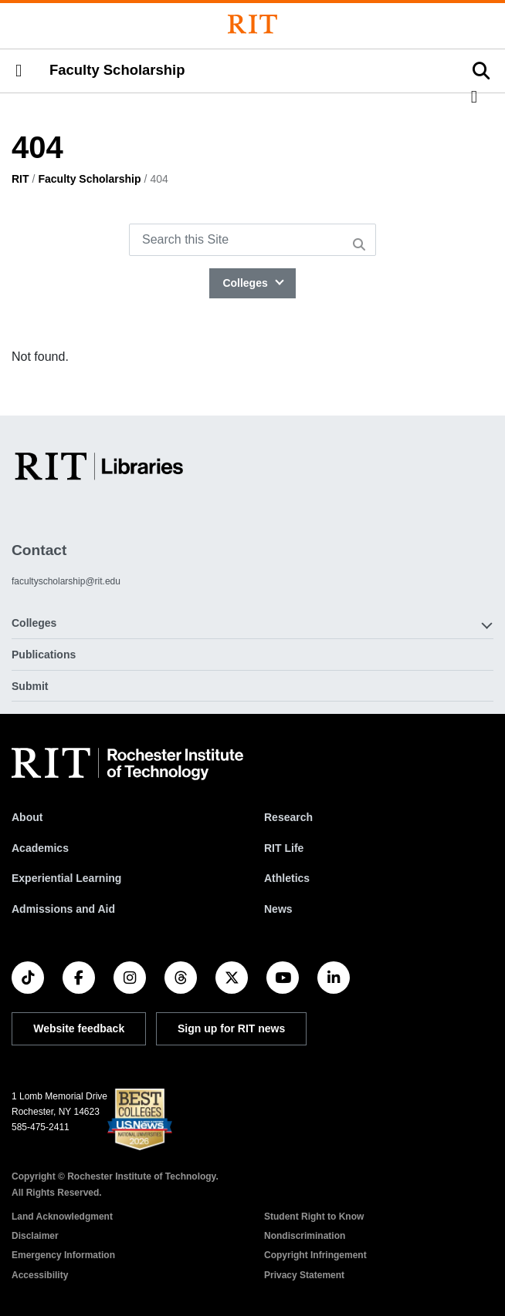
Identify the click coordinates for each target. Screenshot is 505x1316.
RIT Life (283, 848)
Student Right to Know (314, 1216)
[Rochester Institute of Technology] (252, 24)
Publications (44, 654)
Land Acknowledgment (62, 1216)
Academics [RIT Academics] (40, 848)
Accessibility (40, 1275)
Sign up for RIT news (231, 1028)
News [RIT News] (278, 909)
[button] (18, 71)
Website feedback (78, 1028)
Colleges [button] (34, 623)
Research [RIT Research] (288, 817)
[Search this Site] (252, 240)
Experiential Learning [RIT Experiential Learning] (66, 878)
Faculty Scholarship (117, 70)
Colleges (246, 283)
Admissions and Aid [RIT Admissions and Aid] (63, 909)
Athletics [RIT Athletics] (287, 878)
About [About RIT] (27, 817)
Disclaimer (35, 1235)
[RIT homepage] (127, 764)
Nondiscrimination (304, 1235)
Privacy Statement (304, 1275)
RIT (20, 179)
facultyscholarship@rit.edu (66, 581)
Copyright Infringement (315, 1255)
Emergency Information (63, 1255)
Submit (30, 686)
